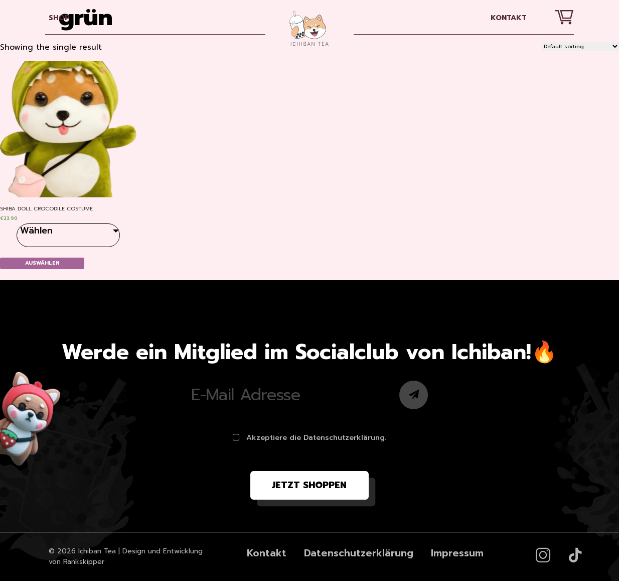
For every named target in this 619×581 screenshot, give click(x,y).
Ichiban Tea (97, 551)
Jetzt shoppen (309, 485)
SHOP (59, 17)
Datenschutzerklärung (358, 553)
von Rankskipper (76, 561)
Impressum (457, 553)
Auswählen (42, 263)
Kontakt (509, 17)
